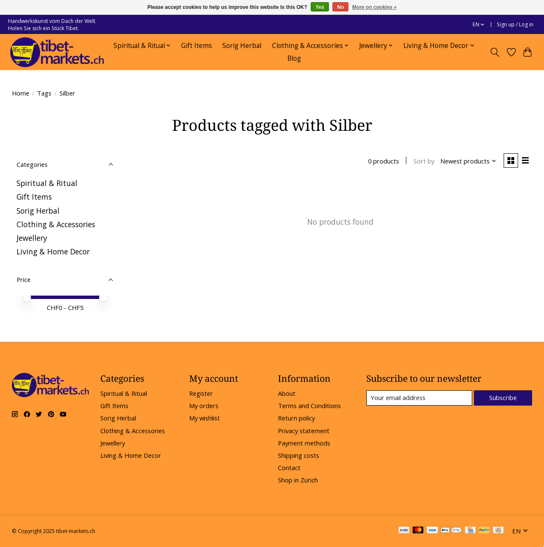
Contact (289, 467)
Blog (294, 58)
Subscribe (503, 398)
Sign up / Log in (515, 24)
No (340, 7)
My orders (203, 405)
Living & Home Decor (53, 251)
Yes (319, 7)
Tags (44, 93)
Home (20, 93)
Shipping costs (298, 455)
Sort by (423, 161)
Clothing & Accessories (56, 224)
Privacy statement (303, 430)
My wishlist (204, 418)
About (286, 393)
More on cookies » (374, 7)
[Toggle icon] (494, 52)
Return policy (296, 418)
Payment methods (304, 443)
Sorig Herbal (241, 45)
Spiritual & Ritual (47, 183)
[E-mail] (418, 398)
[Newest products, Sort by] (467, 161)
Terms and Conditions (309, 405)
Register (201, 393)
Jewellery (32, 238)
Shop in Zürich (298, 480)
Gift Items (196, 45)
